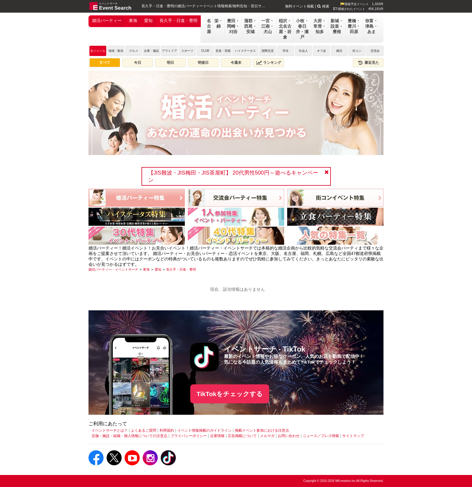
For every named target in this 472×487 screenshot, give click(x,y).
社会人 (303, 50)
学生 (286, 50)
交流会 (375, 50)
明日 (170, 62)
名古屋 (209, 26)
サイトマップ (353, 436)
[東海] (146, 269)
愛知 (148, 20)
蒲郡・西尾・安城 (250, 26)
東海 (133, 20)
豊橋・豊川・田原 (354, 26)
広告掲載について (242, 436)
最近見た (368, 62)
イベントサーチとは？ (110, 430)
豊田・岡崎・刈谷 (233, 26)
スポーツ (187, 50)
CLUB (205, 50)
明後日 (203, 62)
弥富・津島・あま (371, 26)
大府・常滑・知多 (319, 26)
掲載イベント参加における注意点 (262, 430)
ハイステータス (245, 50)
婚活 (339, 50)
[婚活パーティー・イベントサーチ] (113, 269)
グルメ (133, 50)
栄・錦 (218, 23)
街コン (357, 50)
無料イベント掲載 (299, 6)
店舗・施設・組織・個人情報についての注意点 (129, 436)
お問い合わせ (289, 436)
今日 (137, 62)
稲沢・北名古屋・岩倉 (285, 28)
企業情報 (217, 436)
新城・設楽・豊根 (337, 26)
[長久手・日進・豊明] (181, 269)
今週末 (236, 62)
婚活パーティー (107, 20)
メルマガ (267, 436)
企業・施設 (151, 50)
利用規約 (167, 430)
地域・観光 (115, 50)
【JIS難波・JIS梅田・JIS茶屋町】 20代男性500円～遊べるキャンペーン (233, 176)
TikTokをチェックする (230, 393)
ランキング (268, 62)
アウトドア (169, 50)
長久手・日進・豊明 (178, 20)
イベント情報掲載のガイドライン (204, 430)
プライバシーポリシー (189, 436)
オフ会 (321, 50)
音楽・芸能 (223, 50)
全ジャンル (97, 50)
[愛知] (158, 269)
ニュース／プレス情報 (321, 436)
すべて (104, 62)
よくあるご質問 (143, 430)
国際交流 (268, 50)
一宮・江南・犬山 (267, 26)
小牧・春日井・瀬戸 (302, 28)
